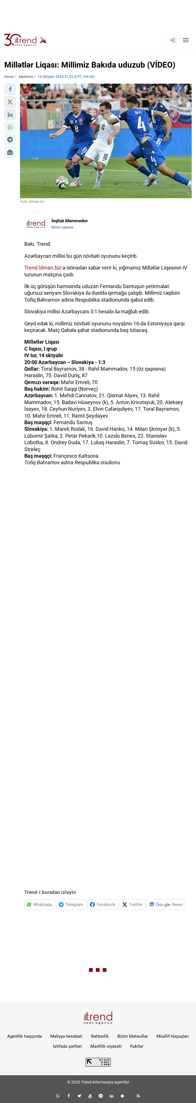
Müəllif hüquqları (173, 1036)
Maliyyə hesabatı (66, 1036)
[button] (10, 89)
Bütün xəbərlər (63, 227)
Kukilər (136, 1046)
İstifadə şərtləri (67, 1046)
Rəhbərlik (100, 1036)
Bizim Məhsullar (132, 1036)
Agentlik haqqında (24, 1036)
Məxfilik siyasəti (106, 1046)
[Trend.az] (25, 40)
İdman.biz (50, 268)
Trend (30, 268)
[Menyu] (186, 40)
